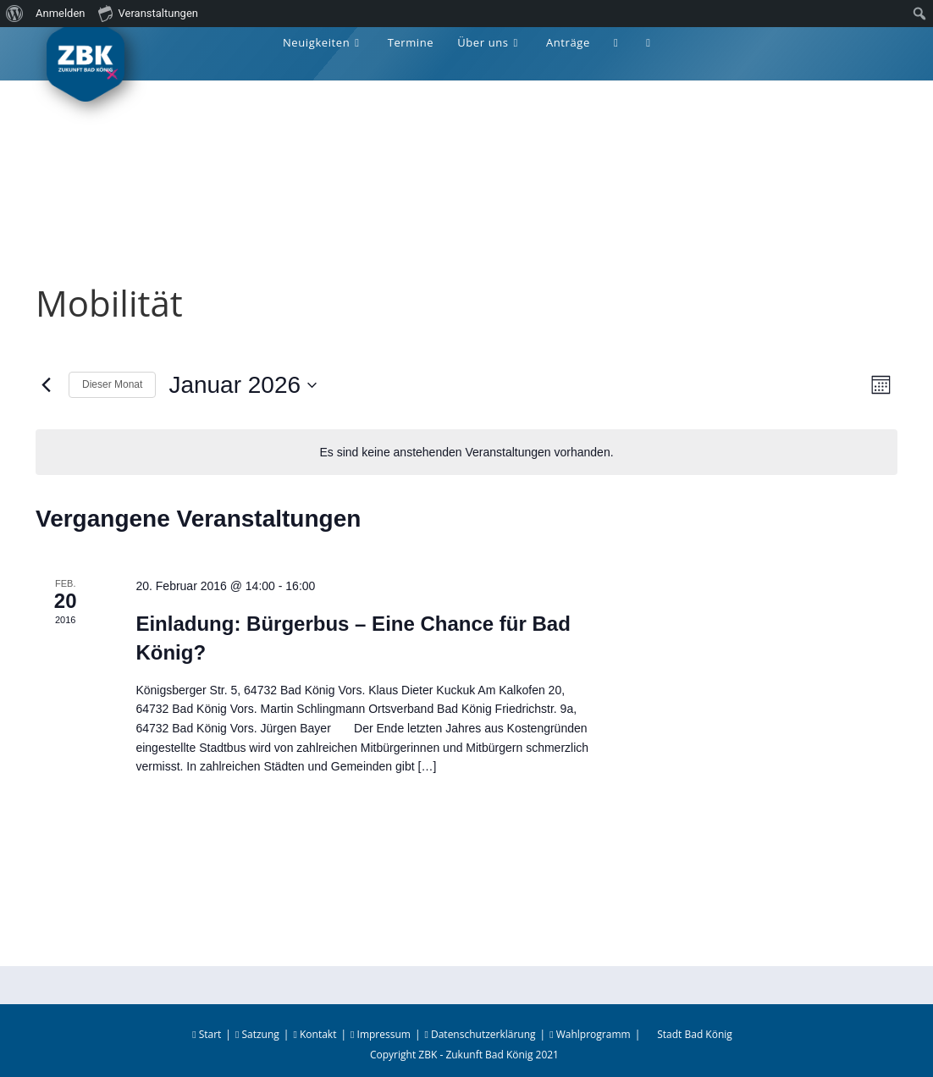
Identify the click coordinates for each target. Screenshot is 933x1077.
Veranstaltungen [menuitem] (148, 12)
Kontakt (314, 1034)
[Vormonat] (46, 385)
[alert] (466, 452)
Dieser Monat (112, 384)
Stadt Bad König (694, 1034)
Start (206, 1034)
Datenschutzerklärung (479, 1034)
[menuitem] (15, 13)
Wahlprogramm (589, 1034)
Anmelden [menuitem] (61, 13)
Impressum (381, 1034)
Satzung (257, 1034)
